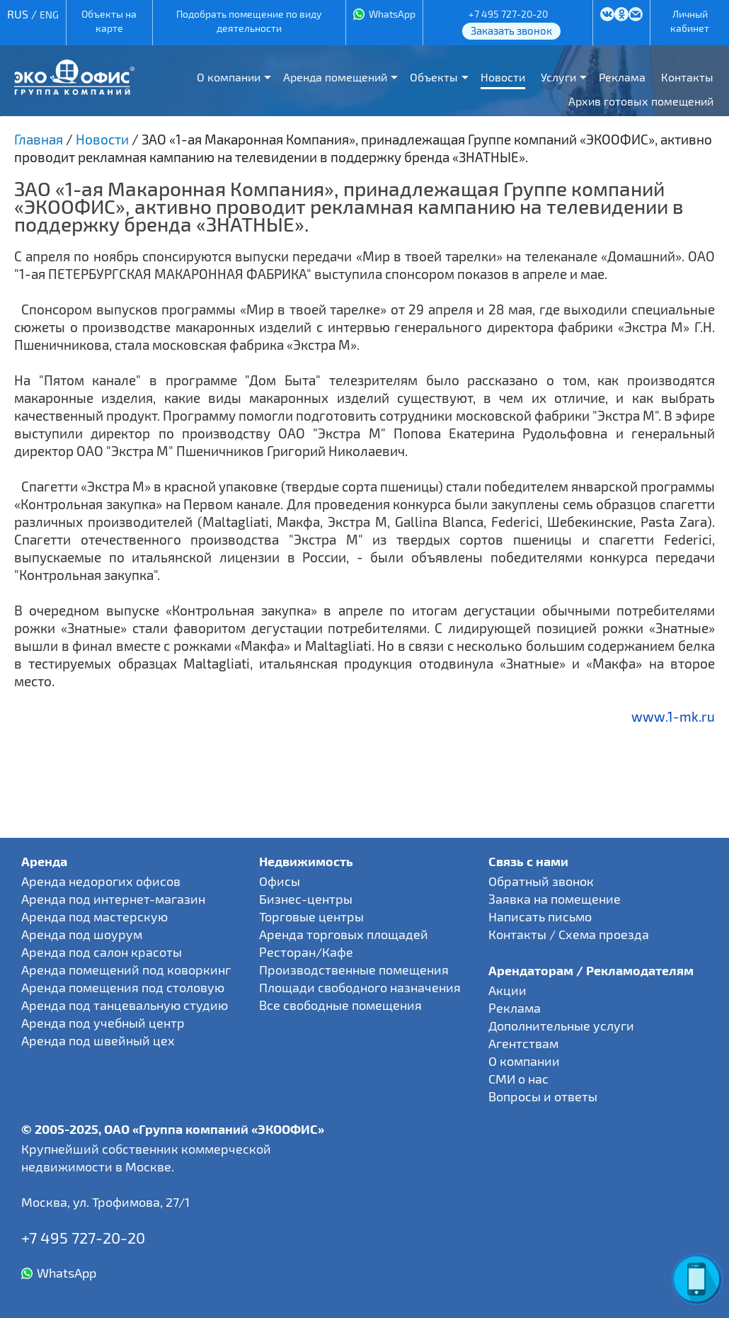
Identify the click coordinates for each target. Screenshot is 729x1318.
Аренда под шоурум (81, 934)
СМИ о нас (518, 1078)
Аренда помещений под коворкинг (126, 969)
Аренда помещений (335, 77)
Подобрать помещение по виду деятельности (248, 21)
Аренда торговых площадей (343, 934)
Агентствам (523, 1043)
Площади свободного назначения (360, 987)
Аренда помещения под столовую (122, 987)
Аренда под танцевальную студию (124, 1005)
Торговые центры (311, 916)
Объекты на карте (109, 21)
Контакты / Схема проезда (568, 934)
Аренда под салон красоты (101, 952)
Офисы (279, 881)
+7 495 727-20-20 (508, 14)
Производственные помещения (354, 969)
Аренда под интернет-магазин (113, 899)
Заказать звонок (511, 30)
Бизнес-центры (305, 899)
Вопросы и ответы (542, 1096)
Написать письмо (540, 916)
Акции (507, 990)
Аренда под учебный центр (103, 1022)
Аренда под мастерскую (94, 916)
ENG (49, 14)
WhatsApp (392, 14)
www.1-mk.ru (673, 716)
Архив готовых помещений (640, 101)
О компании (228, 77)
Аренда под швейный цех (98, 1040)
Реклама (622, 77)
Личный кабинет (689, 21)
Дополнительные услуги (561, 1025)
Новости (503, 77)
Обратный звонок (541, 881)
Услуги (558, 77)
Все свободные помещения (340, 1005)
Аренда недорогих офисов (100, 881)
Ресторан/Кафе (306, 952)
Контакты (687, 77)
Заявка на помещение (554, 899)
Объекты (434, 77)
